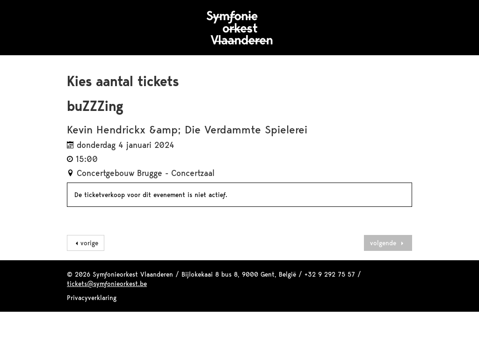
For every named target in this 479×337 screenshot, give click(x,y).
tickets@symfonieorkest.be (107, 283)
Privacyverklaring (91, 297)
